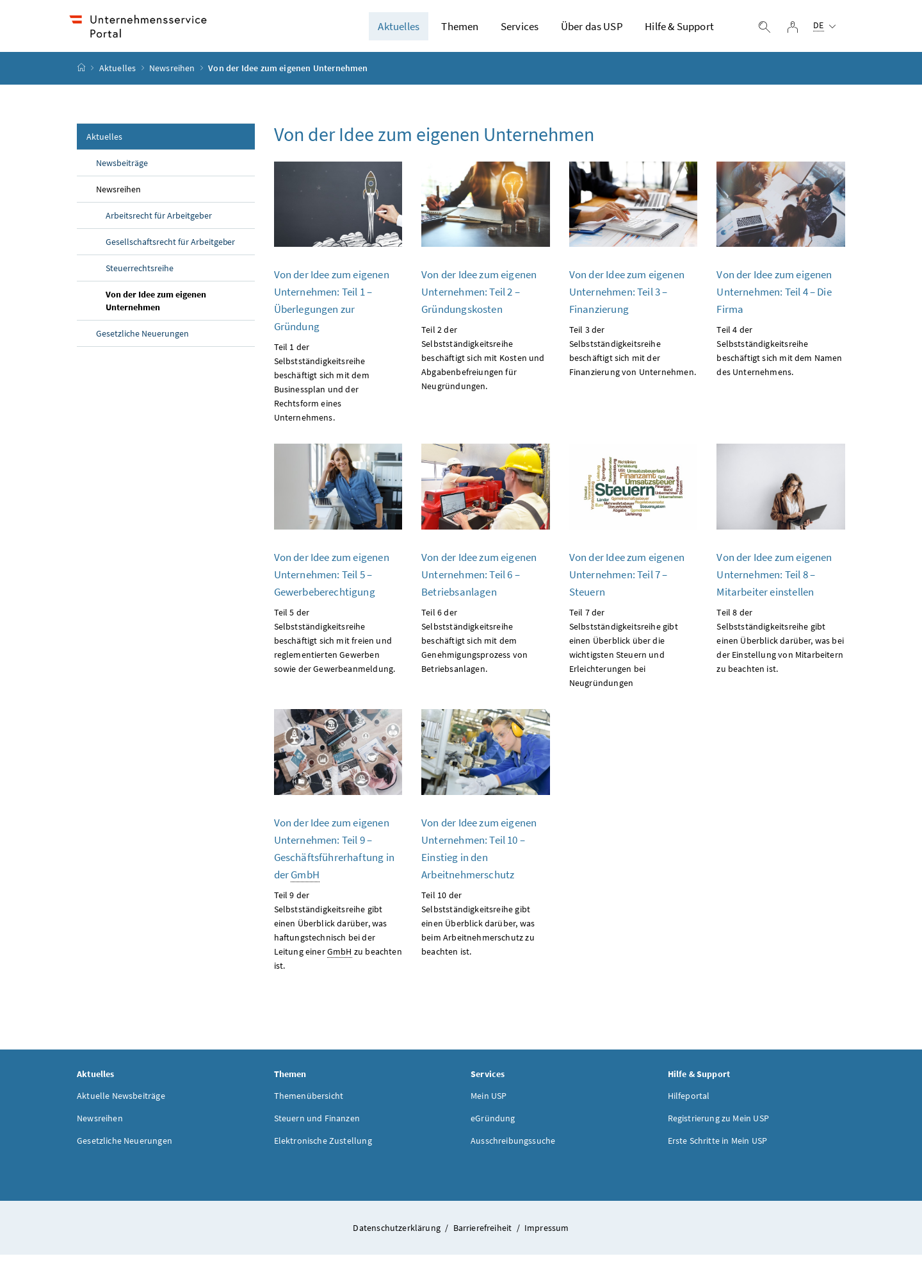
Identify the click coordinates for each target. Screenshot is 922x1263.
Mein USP (488, 1103)
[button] (862, 1193)
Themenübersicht (309, 1103)
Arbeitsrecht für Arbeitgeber (159, 223)
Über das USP (592, 30)
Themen (459, 30)
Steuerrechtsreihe (140, 275)
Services (519, 30)
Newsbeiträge (122, 170)
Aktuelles (398, 30)
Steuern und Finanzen (317, 1126)
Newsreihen (172, 76)
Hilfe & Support (679, 30)
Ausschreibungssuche (513, 1148)
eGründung (493, 1126)
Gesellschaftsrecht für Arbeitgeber (170, 249)
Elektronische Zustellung (323, 1148)
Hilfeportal (689, 1103)
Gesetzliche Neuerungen (142, 341)
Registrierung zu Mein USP (718, 1126)
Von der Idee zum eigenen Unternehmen (156, 308)
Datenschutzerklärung (397, 1235)
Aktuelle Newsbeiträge (121, 1103)
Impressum (546, 1235)
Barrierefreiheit (483, 1235)
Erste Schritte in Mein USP (718, 1148)
